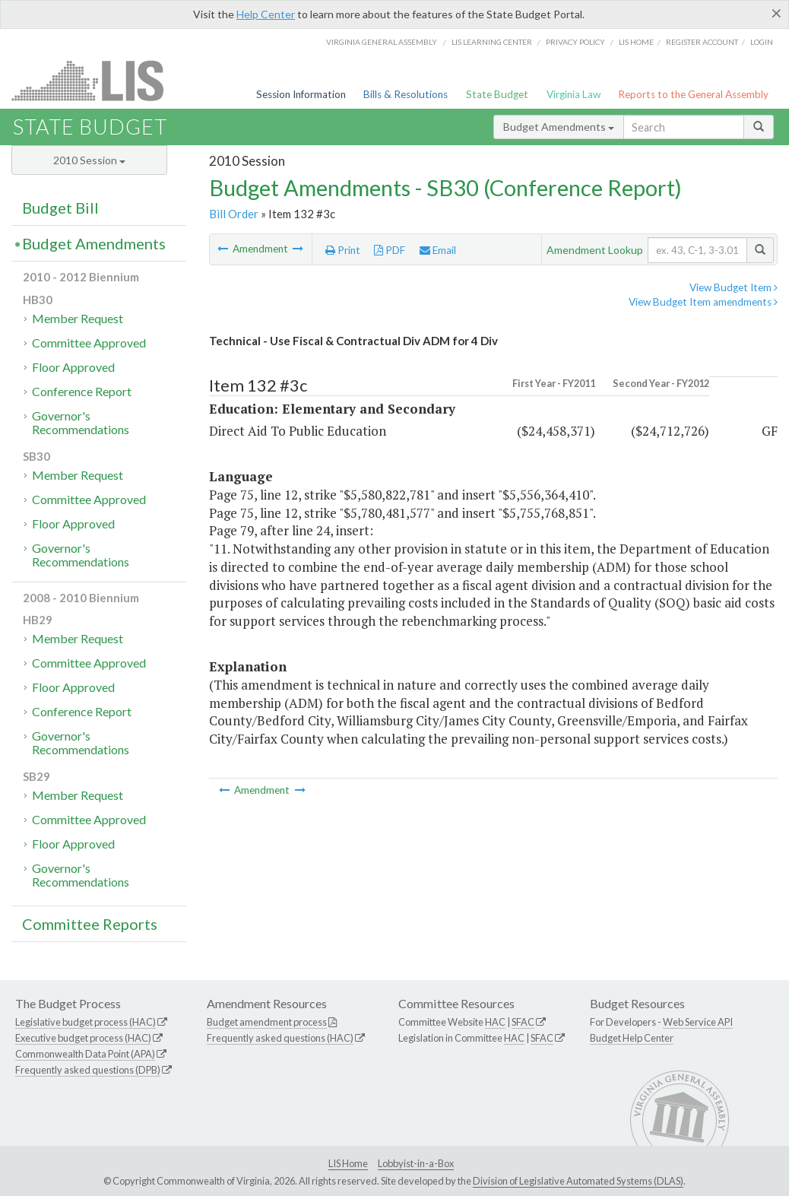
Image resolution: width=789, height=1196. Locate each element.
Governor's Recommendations (80, 422)
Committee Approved (89, 342)
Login (761, 41)
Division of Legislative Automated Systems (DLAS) (578, 1181)
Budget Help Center (631, 1038)
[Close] (776, 13)
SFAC (523, 1022)
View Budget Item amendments (703, 302)
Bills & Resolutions (405, 94)
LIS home (636, 41)
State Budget (497, 94)
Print (342, 250)
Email (438, 250)
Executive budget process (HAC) (83, 1038)
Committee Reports (89, 924)
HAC (495, 1022)
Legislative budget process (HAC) (85, 1022)
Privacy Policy (575, 41)
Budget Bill (60, 207)
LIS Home (348, 1163)
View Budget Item (733, 287)
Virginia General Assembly (381, 41)
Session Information (301, 94)
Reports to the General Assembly (693, 94)
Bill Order (233, 213)
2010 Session (89, 160)
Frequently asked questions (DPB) (87, 1070)
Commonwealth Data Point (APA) (85, 1054)
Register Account (702, 41)
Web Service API (698, 1022)
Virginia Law (573, 94)
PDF (389, 250)
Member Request (77, 318)
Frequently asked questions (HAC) (280, 1038)
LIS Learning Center (492, 41)
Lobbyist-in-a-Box (416, 1163)
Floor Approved (73, 367)
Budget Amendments (558, 126)
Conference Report (82, 391)
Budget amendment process (267, 1022)
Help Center (265, 14)
